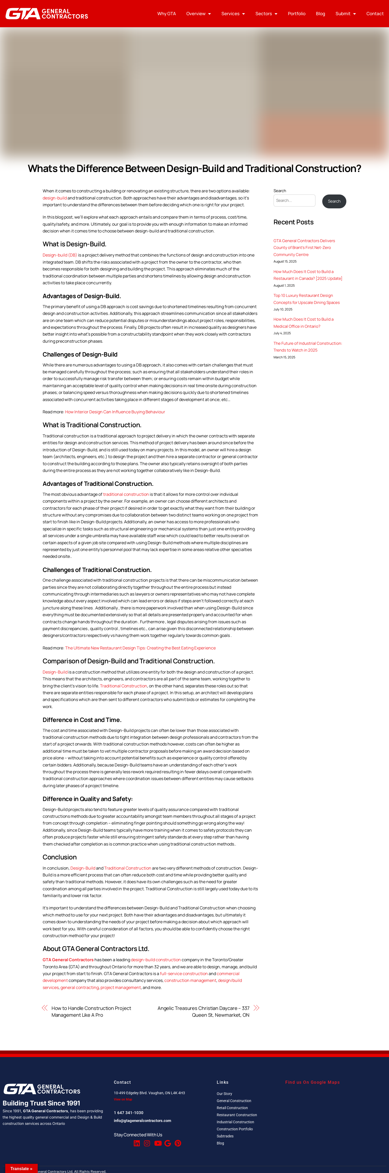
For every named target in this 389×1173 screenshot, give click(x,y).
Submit (346, 14)
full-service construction (184, 973)
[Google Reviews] (167, 1141)
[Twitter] (126, 1141)
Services (233, 14)
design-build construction (156, 960)
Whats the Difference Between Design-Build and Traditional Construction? (194, 168)
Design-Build (55, 672)
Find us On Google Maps (312, 1082)
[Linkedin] (136, 1141)
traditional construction (126, 494)
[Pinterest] (177, 1141)
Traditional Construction (123, 686)
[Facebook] (116, 1141)
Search (280, 190)
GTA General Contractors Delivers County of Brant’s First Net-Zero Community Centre (304, 247)
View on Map (123, 1099)
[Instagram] (146, 1141)
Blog (320, 13)
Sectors (266, 14)
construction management (190, 980)
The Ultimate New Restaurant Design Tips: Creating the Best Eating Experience (140, 648)
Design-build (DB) (60, 255)
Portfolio (296, 13)
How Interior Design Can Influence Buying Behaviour (115, 412)
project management (121, 987)
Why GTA (166, 13)
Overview (198, 14)
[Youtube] (157, 1141)
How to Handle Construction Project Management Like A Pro (91, 1011)
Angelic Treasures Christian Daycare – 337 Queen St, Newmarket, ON (203, 1011)
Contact (375, 13)
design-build (55, 198)
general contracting (79, 987)
